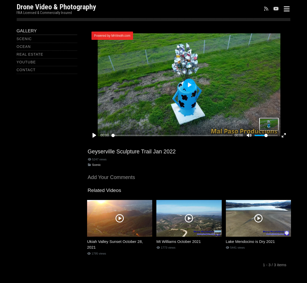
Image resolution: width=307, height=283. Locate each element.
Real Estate (30, 54)
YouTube (26, 62)
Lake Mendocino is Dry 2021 (250, 241)
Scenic (24, 39)
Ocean (24, 46)
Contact (26, 70)
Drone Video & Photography (56, 7)
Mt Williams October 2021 (178, 241)
